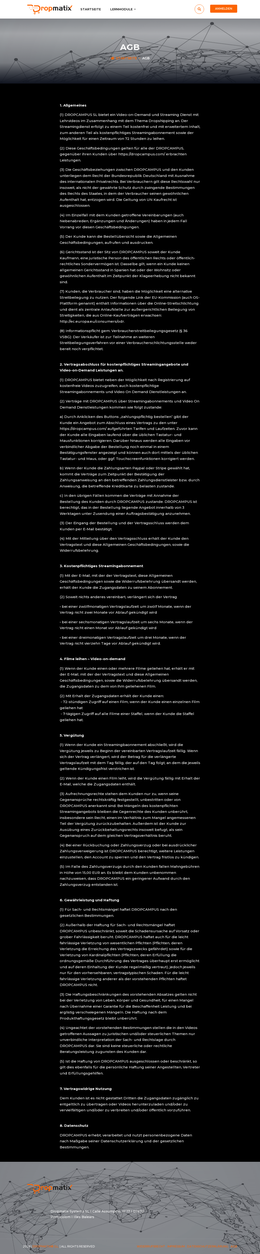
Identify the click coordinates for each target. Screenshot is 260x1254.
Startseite (90, 9)
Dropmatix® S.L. (45, 1246)
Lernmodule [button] (122, 9)
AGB (234, 1246)
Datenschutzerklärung (207, 1246)
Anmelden (223, 8)
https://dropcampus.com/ (141, 154)
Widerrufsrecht (151, 1246)
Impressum (176, 1246)
